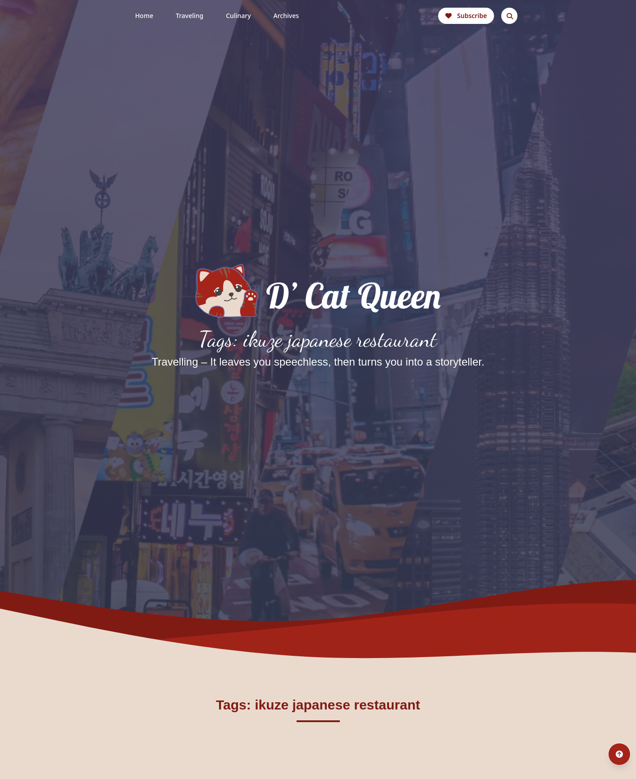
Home (144, 15)
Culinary (238, 15)
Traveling (189, 15)
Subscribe (466, 15)
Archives (286, 15)
